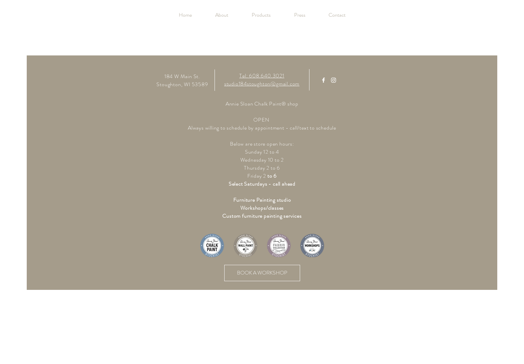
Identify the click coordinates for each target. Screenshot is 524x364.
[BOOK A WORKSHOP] (262, 273)
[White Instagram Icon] (333, 80)
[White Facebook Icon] (323, 80)
